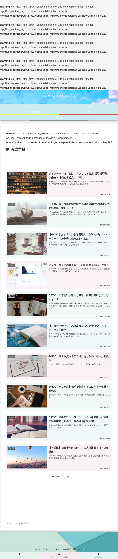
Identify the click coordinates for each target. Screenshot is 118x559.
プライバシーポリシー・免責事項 (56, 550)
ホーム (36, 550)
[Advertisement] (59, 160)
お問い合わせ (79, 550)
